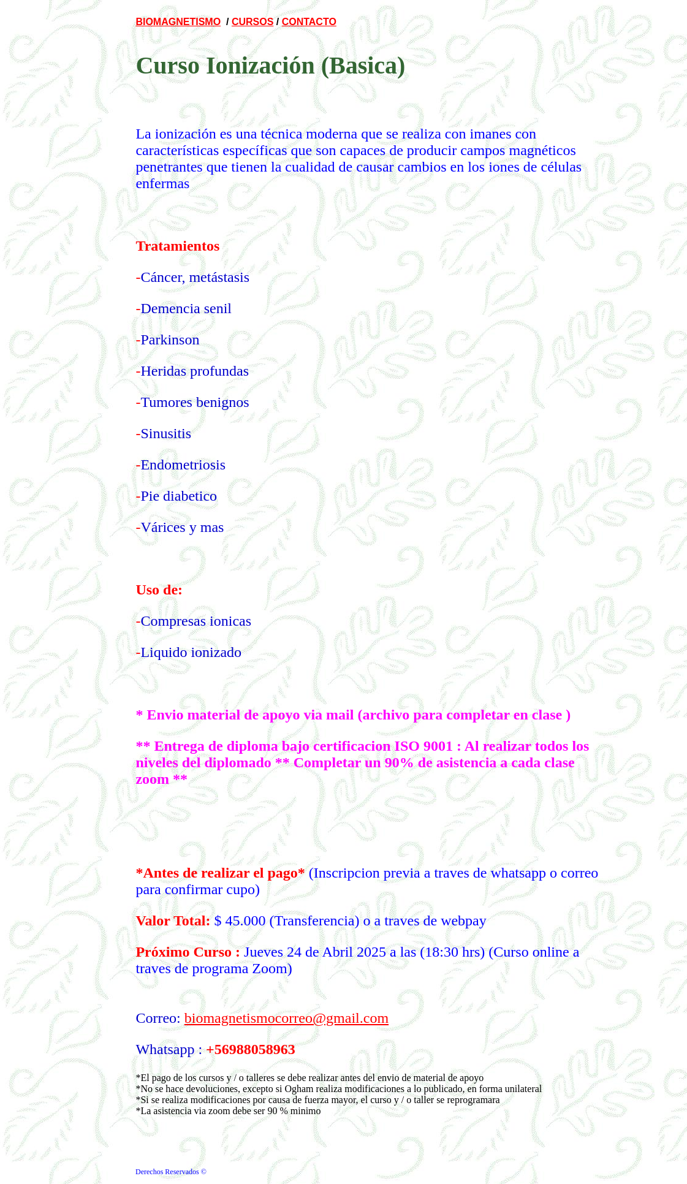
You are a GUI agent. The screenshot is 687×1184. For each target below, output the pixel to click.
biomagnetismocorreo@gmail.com (286, 1018)
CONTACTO (309, 22)
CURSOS (252, 22)
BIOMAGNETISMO (178, 22)
